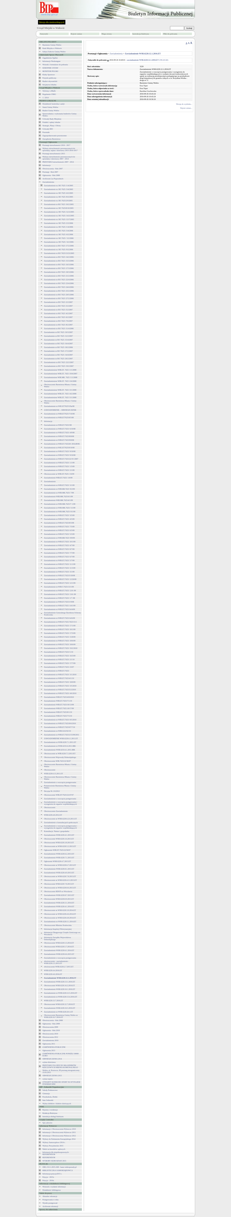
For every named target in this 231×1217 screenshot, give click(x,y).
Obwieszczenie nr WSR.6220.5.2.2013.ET (60, 846)
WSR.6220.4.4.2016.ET (53, 970)
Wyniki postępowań (49, 1203)
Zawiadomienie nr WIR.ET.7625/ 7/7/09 (59, 553)
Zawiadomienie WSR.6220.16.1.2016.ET (59, 989)
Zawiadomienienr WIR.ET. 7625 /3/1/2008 (60, 390)
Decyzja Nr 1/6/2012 (52, 791)
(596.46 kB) (147, 60)
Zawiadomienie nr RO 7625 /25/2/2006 (59, 291)
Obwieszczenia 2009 (50, 1027)
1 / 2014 (45, 98)
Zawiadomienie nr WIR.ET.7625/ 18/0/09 (59, 682)
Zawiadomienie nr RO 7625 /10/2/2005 (59, 204)
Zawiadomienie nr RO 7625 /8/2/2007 (58, 325)
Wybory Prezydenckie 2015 (52, 1146)
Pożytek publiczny (49, 78)
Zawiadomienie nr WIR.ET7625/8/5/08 (59, 417)
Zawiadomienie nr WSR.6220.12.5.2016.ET (60, 993)
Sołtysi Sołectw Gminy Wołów (54, 52)
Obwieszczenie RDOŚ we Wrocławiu (58, 891)
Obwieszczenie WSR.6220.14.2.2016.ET (59, 985)
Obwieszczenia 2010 (50, 1034)
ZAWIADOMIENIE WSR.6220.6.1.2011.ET (61, 738)
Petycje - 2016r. (48, 1180)
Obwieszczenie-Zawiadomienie (56, 811)
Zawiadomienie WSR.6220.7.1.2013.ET (59, 858)
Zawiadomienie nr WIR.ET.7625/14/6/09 (59, 618)
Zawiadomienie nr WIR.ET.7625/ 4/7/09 (59, 545)
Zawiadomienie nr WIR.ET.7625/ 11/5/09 (59, 568)
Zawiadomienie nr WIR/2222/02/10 (57, 731)
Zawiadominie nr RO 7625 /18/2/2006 (58, 347)
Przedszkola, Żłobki (49, 1097)
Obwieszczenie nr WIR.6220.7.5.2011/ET (60, 753)
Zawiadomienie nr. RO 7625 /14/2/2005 (59, 216)
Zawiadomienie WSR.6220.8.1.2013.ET (59, 869)
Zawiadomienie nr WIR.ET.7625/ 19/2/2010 (60, 648)
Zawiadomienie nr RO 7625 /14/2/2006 (59, 257)
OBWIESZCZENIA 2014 (52, 1059)
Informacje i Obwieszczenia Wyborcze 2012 (59, 1136)
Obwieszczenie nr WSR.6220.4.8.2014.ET (60, 918)
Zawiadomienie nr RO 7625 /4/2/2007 (58, 313)
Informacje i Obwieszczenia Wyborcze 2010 (59, 1129)
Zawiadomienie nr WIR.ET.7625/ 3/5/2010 (60, 686)
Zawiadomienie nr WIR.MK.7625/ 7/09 (59, 493)
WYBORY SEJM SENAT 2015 (54, 1161)
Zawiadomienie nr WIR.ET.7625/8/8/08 (59, 436)
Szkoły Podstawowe (50, 1090)
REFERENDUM (48, 1157)
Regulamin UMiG (49, 94)
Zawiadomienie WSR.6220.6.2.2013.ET (59, 854)
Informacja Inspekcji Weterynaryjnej (58, 929)
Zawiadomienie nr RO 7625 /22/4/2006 (59, 280)
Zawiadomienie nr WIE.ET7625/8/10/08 (59, 448)
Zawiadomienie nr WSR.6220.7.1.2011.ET (60, 742)
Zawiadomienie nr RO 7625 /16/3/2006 (59, 265)
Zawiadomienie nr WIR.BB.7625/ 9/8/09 (59, 538)
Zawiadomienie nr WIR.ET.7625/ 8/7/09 (59, 549)
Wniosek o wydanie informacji (54, 1187)
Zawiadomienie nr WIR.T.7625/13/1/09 (59, 587)
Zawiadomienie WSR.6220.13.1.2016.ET (59, 982)
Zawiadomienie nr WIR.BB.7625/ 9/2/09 (59, 489)
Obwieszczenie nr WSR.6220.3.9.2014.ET (60, 910)
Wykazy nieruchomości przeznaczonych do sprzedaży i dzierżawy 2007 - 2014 (58, 158)
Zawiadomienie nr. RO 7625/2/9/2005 (58, 201)
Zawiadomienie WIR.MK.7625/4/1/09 (58, 500)
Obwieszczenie (49, 770)
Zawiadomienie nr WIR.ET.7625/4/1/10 (59, 678)
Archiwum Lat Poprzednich (52, 179)
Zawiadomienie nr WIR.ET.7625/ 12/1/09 (59, 583)
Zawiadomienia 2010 (50, 1040)
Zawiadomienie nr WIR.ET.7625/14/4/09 (59, 609)
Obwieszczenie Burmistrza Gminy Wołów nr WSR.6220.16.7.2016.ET (61, 1016)
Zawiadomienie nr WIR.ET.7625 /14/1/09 (59, 606)
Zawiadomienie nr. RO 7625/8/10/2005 (59, 208)
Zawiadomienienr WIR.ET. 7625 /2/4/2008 (60, 381)
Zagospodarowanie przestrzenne (54, 136)
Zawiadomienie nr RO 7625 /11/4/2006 (59, 328)
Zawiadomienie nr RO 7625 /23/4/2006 (59, 283)
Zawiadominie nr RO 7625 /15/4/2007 (58, 340)
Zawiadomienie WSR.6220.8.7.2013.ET (59, 895)
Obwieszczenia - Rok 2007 (52, 169)
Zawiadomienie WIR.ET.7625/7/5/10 (58, 716)
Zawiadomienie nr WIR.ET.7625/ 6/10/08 (59, 429)
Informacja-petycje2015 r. (52, 1174)
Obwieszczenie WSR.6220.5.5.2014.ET (59, 943)
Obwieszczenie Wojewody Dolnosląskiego (60, 757)
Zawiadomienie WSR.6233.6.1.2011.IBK (59, 750)
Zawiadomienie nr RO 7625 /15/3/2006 (59, 261)
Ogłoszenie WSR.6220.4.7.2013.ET (57, 861)
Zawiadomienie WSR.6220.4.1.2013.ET (59, 835)
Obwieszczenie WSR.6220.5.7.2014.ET (59, 947)
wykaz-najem (47, 1079)
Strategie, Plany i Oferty (51, 126)
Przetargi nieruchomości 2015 (53, 154)
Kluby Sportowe (48, 75)
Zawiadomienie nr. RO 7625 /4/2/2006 (58, 234)
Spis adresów (47, 1123)
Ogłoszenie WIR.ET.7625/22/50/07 (57, 850)
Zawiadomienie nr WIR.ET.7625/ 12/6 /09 (60, 590)
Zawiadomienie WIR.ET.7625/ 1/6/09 (58, 478)
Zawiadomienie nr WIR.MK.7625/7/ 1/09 (59, 504)
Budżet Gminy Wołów (50, 110)
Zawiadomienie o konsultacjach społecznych (61, 822)
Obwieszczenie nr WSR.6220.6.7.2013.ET (60, 865)
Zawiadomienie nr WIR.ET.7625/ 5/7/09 (59, 560)
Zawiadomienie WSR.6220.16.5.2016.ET (59, 1008)
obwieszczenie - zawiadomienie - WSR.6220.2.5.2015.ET (56, 962)
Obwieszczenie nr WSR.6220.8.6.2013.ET (60, 888)
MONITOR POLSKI (50, 71)
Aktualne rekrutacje (49, 1196)
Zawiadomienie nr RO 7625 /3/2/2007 (58, 306)
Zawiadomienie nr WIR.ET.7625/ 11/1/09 (59, 564)
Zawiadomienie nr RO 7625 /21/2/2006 (59, 276)
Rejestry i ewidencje (50, 1110)
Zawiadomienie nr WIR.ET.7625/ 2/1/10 (59, 659)
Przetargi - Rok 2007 (50, 172)
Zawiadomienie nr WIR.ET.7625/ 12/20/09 (60, 579)
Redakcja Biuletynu (49, 1113)
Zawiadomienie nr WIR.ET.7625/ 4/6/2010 (60, 693)
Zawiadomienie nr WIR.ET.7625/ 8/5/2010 (60, 720)
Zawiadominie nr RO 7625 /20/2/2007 (58, 359)
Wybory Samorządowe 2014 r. (53, 1142)
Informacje (46, 165)
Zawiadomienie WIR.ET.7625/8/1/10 (58, 712)
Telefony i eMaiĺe (49, 91)
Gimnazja (46, 1093)
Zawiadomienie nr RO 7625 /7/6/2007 (58, 321)
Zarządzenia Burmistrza (51, 139)
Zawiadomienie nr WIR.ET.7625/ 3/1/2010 (60, 674)
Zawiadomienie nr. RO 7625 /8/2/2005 (58, 197)
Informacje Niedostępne (51, 61)
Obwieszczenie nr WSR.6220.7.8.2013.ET (60, 876)
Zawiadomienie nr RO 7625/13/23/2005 (59, 253)
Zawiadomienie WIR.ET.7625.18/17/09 (59, 708)
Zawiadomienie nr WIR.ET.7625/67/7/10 (59, 727)
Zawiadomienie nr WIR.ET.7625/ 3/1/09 (59, 485)
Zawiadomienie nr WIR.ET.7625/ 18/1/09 (59, 629)
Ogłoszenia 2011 (48, 1044)
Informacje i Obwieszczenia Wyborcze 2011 (59, 1132)
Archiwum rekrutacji (50, 1206)
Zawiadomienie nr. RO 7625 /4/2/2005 (58, 193)
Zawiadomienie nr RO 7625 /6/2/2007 (58, 317)
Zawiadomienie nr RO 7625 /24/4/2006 (59, 287)
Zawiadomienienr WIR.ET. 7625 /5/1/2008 (60, 397)
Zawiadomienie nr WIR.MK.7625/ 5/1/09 (59, 508)
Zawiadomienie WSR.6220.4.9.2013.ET (59, 873)
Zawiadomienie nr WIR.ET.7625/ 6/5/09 (59, 530)
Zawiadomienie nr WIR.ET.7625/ (56, 671)
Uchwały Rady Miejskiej (51, 119)
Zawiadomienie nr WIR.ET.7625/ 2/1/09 (59, 470)
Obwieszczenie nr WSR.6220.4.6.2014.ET (60, 914)
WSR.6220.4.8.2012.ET (53, 815)
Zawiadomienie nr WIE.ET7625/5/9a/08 (59, 406)
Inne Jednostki (47, 1100)
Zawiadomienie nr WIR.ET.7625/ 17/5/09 (59, 633)
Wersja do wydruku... (184, 104)
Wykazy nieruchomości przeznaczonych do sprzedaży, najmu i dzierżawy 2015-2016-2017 (60, 149)
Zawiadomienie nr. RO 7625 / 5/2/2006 (59, 238)
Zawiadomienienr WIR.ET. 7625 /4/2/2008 (60, 394)
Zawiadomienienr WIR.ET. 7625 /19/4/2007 (60, 374)
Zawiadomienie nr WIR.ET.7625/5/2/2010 (60, 690)
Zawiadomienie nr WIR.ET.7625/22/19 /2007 (61, 459)
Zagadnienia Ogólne (50, 58)
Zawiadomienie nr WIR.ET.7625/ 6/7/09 (59, 557)
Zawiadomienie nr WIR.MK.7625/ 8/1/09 (59, 511)
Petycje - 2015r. (48, 1177)
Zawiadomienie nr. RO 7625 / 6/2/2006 (59, 242)
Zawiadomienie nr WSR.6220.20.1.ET (58, 1012)
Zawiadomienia (48, 182)
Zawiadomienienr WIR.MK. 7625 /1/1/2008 (60, 377)
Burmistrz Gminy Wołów (51, 45)
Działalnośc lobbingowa (51, 1190)
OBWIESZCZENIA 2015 (52, 1075)
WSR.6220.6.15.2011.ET (53, 774)
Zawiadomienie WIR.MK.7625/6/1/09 (58, 496)
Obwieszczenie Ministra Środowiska (58, 925)
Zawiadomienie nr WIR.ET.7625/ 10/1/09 (59, 542)
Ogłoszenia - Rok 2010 (51, 1030)
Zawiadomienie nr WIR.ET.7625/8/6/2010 (60, 723)
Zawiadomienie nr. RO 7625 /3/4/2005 (58, 189)
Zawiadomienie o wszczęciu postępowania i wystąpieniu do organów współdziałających (60, 803)
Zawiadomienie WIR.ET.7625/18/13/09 (59, 705)
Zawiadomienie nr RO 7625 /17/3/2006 (59, 268)
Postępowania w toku (50, 1200)
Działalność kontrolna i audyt (53, 104)
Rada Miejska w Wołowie (52, 48)
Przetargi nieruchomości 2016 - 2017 (56, 145)
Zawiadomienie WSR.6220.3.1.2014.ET (59, 903)
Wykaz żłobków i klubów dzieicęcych (56, 1103)
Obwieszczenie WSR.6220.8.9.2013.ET (59, 899)
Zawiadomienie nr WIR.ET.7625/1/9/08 (59, 602)
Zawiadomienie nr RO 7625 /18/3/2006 (59, 272)
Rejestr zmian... (186, 108)
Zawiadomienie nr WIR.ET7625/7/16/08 (59, 414)
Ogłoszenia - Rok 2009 (51, 1024)
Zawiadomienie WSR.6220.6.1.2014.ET (59, 950)
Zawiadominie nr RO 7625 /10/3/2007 (58, 332)
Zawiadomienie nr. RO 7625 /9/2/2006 (58, 249)
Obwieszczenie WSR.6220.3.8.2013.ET (59, 842)
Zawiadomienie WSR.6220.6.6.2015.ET (59, 954)
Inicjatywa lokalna (49, 85)
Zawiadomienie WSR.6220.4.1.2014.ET (59, 906)
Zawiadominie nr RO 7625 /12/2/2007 (58, 336)
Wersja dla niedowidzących (51, 22)
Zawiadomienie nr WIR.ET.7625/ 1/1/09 (59, 463)
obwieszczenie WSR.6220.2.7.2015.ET (59, 967)
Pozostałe (46, 132)
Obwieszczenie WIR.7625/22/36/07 (57, 761)
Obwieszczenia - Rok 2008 (52, 1020)
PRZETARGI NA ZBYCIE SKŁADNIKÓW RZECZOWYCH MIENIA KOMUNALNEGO (60, 1066)
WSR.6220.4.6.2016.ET (53, 974)
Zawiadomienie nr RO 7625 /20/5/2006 (59, 295)
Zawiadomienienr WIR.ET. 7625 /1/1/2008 (60, 370)
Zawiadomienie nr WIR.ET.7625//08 (58, 425)
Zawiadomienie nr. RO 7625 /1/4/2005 (58, 186)
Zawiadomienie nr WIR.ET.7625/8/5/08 (59, 523)
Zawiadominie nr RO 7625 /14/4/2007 (58, 355)
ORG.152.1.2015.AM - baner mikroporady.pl (59, 1167)
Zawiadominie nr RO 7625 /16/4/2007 (58, 343)
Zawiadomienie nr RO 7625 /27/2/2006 (59, 298)
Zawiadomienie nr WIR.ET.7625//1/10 (58, 652)
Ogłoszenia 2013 (48, 1050)
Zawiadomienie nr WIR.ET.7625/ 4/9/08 (59, 433)
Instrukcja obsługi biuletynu (52, 1116)
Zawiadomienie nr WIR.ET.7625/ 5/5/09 (59, 534)
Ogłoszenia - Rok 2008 (51, 175)
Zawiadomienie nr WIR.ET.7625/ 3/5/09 (59, 515)
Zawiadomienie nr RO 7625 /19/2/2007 (59, 366)
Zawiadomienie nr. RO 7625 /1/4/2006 (58, 227)
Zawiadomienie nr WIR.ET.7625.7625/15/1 (60, 622)
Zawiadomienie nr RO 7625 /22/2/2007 (59, 362)
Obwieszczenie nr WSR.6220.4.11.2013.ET (60, 880)
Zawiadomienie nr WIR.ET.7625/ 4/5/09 (59, 519)
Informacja (48, 421)
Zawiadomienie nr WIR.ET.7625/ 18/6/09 (59, 641)
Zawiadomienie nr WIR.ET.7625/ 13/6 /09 (60, 594)
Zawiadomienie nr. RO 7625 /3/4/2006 (58, 231)
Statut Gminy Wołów (50, 107)
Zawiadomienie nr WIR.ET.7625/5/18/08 (59, 575)
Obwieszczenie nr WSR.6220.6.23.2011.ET (60, 819)
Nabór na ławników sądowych (53, 1149)
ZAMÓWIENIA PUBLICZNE (54, 1047)
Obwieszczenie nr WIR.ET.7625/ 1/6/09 (59, 474)
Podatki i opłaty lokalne (51, 122)
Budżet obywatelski (49, 81)
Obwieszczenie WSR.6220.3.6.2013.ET (59, 839)
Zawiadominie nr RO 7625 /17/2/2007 (58, 351)
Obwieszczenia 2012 (50, 1037)
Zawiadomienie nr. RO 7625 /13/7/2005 (59, 219)
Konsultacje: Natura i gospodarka (56, 831)
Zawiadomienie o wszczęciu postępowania (60, 782)
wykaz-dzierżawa (49, 1062)
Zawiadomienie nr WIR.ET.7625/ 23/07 (59, 667)
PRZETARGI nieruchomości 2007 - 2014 (58, 162)
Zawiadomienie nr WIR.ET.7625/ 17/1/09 (59, 626)
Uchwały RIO (47, 129)
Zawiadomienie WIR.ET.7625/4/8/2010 (59, 697)
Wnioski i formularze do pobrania (55, 65)
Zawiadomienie (50, 481)
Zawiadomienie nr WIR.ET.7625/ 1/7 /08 (59, 598)
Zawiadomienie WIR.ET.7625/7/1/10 (58, 701)
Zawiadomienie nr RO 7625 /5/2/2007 (58, 310)
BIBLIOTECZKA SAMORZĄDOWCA (57, 1170)
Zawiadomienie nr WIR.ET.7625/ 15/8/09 (59, 637)
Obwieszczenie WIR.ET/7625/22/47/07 (59, 795)
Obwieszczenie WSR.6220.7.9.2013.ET (59, 884)
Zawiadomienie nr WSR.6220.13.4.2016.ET (60, 997)
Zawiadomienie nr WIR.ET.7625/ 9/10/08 (59, 451)
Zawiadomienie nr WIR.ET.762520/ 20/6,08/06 (62, 444)
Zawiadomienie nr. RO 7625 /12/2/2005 (59, 212)
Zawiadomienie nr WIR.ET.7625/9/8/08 (59, 440)
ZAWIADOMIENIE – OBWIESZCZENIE (60, 410)
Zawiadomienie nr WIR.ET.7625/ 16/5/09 (59, 656)
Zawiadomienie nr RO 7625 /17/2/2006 (59, 246)
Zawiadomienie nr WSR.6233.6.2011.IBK (60, 746)
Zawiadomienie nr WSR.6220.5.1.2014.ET (60, 921)
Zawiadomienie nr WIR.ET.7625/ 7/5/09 (59, 527)
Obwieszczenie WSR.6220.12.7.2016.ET (59, 1004)
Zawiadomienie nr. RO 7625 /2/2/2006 (58, 223)
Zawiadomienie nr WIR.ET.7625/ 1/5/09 (59, 466)
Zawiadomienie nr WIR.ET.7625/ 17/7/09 (59, 663)
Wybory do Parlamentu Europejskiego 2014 (58, 1139)
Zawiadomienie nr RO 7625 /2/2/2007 (58, 302)
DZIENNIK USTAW (50, 68)
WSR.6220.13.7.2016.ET (53, 1000)
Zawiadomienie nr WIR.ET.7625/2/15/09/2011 (61, 735)
